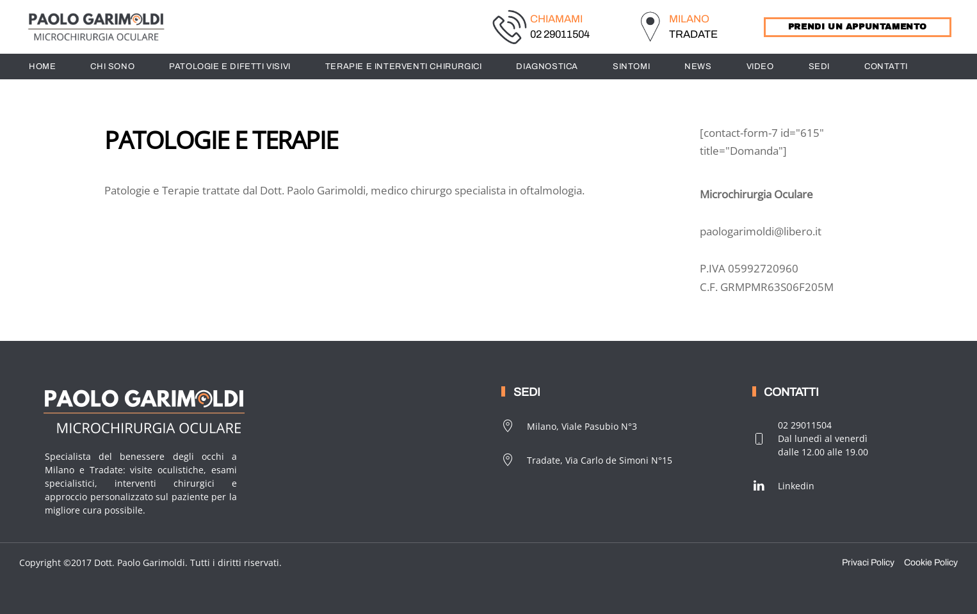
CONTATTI (886, 66)
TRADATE (693, 34)
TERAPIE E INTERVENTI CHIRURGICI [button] (403, 66)
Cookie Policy (931, 562)
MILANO (689, 18)
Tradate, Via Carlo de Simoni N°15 (586, 459)
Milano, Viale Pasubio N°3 (569, 426)
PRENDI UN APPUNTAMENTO (857, 26)
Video (760, 66)
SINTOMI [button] (631, 66)
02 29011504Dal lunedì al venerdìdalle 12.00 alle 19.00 (810, 438)
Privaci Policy (868, 562)
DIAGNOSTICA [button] (547, 66)
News (697, 66)
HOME (42, 66)
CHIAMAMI (556, 18)
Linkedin (783, 485)
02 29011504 (560, 34)
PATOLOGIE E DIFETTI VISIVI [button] (230, 66)
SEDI (819, 66)
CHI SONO (112, 66)
